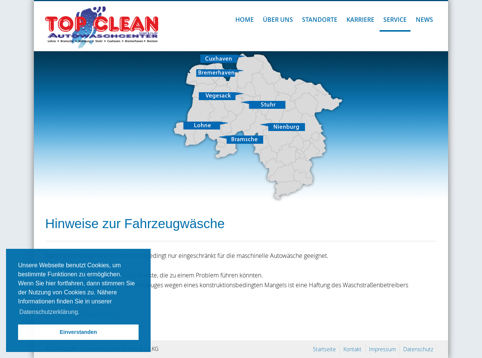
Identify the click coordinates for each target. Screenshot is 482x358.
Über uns (278, 19)
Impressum (382, 349)
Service (395, 19)
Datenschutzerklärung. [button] (49, 312)
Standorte (319, 19)
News (424, 19)
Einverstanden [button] (78, 332)
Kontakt (352, 349)
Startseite (324, 349)
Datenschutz (418, 349)
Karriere (360, 19)
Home (244, 19)
